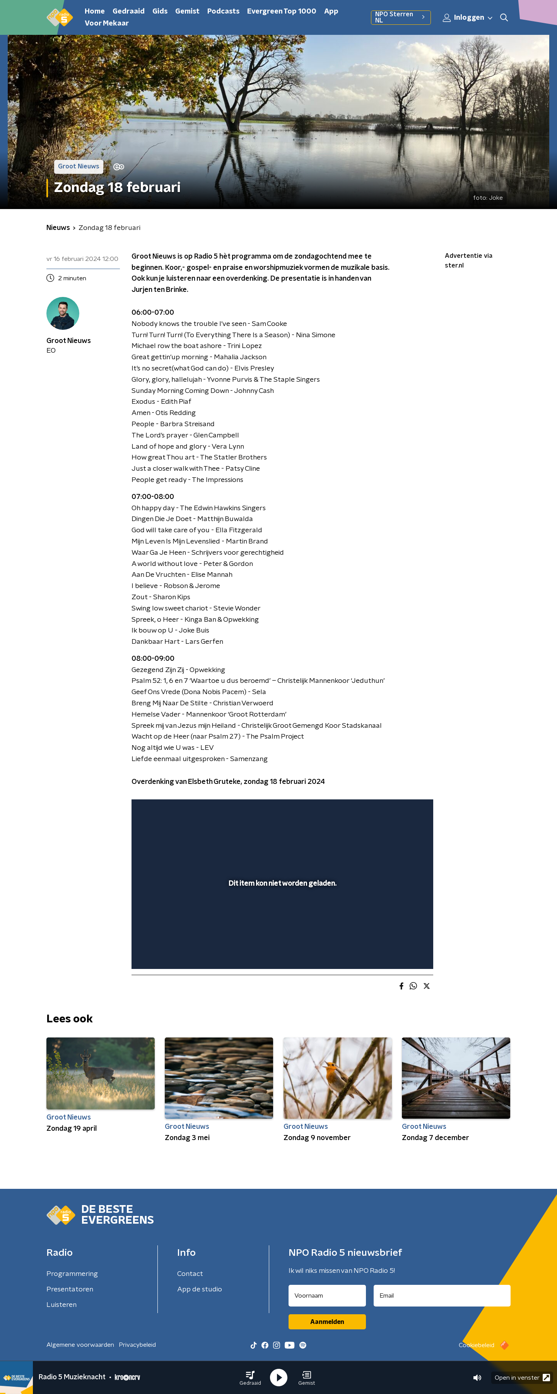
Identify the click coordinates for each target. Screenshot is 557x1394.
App (331, 11)
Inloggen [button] (468, 18)
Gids (159, 11)
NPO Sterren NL (401, 17)
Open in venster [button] (522, 1377)
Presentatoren (69, 1289)
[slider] (281, 931)
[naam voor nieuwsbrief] (327, 1296)
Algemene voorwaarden (80, 1345)
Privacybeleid (137, 1345)
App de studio (199, 1289)
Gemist (187, 11)
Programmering (72, 1274)
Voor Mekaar (107, 23)
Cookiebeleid (476, 1345)
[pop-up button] (398, 952)
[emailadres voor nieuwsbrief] (442, 1296)
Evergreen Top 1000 (281, 11)
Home (95, 11)
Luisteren (61, 1304)
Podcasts (223, 11)
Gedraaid (129, 11)
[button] (250, 1377)
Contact (190, 1274)
